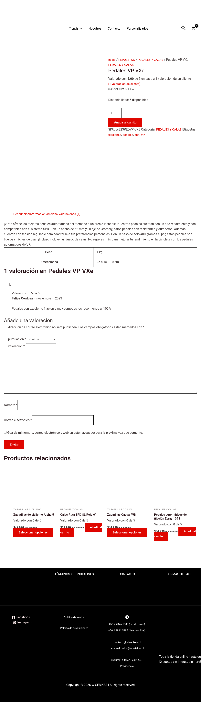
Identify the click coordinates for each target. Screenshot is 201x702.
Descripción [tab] (21, 214)
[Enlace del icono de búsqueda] (183, 28)
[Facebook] (20, 617)
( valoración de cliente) (125, 84)
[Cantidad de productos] (115, 113)
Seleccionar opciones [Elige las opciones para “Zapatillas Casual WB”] (128, 535)
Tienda (75, 28)
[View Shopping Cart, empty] (193, 28)
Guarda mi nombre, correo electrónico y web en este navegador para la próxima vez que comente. (75, 435)
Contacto (114, 28)
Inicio (112, 60)
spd (152, 135)
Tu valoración (14, 346)
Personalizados (137, 28)
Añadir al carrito (125, 123)
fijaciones (129, 135)
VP (159, 135)
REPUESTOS (127, 60)
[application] (80, 28)
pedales (143, 135)
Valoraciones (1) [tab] (71, 214)
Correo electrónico (18, 422)
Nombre (10, 407)
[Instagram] (22, 622)
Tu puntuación (15, 339)
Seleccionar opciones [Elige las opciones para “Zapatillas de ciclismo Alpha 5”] (34, 535)
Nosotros (95, 28)
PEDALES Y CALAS (152, 60)
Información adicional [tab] (45, 214)
